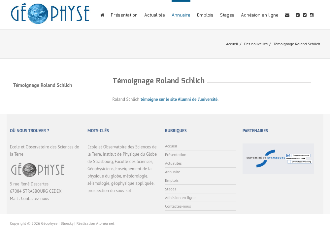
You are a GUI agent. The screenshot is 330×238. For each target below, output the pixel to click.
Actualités (154, 15)
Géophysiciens (100, 169)
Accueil (232, 43)
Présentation (124, 15)
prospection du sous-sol (109, 190)
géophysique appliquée (132, 183)
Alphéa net (105, 223)
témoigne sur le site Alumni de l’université (179, 99)
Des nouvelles (256, 43)
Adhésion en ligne (260, 15)
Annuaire (181, 15)
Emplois (205, 15)
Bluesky (66, 223)
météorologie (135, 176)
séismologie (98, 183)
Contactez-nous (35, 198)
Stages (227, 15)
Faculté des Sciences (133, 161)
